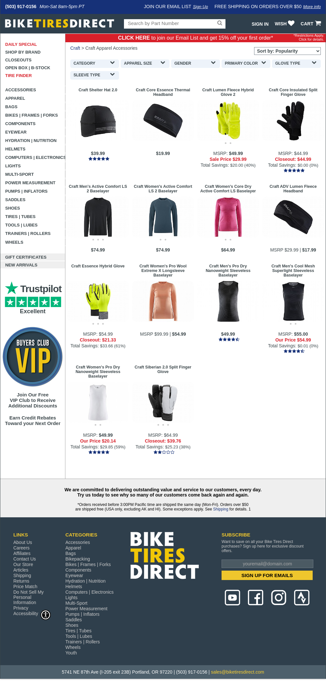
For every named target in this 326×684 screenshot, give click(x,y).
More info (312, 6)
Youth (71, 652)
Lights (13, 165)
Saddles (15, 199)
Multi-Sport (19, 174)
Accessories (20, 89)
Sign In (259, 24)
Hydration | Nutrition (31, 140)
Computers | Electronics (35, 157)
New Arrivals (21, 265)
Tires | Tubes (20, 216)
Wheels (14, 242)
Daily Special (21, 44)
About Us (22, 542)
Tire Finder (18, 75)
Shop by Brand (23, 52)
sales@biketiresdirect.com (237, 672)
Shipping (220, 509)
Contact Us (24, 558)
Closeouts (18, 60)
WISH (285, 23)
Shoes (12, 208)
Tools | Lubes (21, 225)
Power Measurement (30, 182)
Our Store (23, 564)
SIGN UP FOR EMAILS (267, 575)
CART (311, 23)
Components (20, 123)
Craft (75, 48)
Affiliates (22, 553)
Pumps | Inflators (26, 191)
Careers (21, 547)
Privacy (20, 608)
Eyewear (16, 132)
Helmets (15, 149)
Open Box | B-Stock (27, 67)
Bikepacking (77, 558)
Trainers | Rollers (27, 233)
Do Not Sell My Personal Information (28, 597)
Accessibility (32, 613)
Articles (20, 570)
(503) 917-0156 (20, 6)
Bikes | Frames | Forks (31, 115)
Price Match (25, 586)
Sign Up (200, 6)
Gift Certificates (26, 257)
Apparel (15, 98)
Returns (21, 581)
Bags (11, 106)
